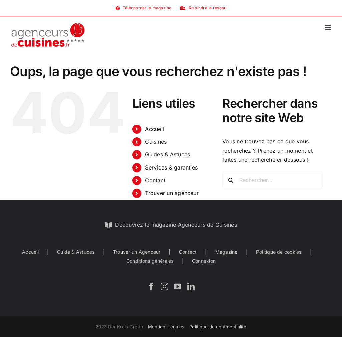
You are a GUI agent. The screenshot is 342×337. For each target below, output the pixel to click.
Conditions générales (150, 261)
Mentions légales (166, 326)
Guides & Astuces (167, 154)
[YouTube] (177, 286)
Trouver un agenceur (172, 193)
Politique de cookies (279, 252)
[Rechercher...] (272, 180)
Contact (155, 180)
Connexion (204, 261)
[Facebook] (151, 286)
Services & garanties (171, 167)
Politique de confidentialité (217, 326)
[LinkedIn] (191, 286)
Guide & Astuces (76, 252)
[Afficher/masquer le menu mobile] (328, 27)
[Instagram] (164, 286)
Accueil (154, 129)
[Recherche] (230, 180)
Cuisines (156, 141)
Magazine (226, 252)
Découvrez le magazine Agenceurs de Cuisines (176, 224)
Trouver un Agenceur (137, 252)
